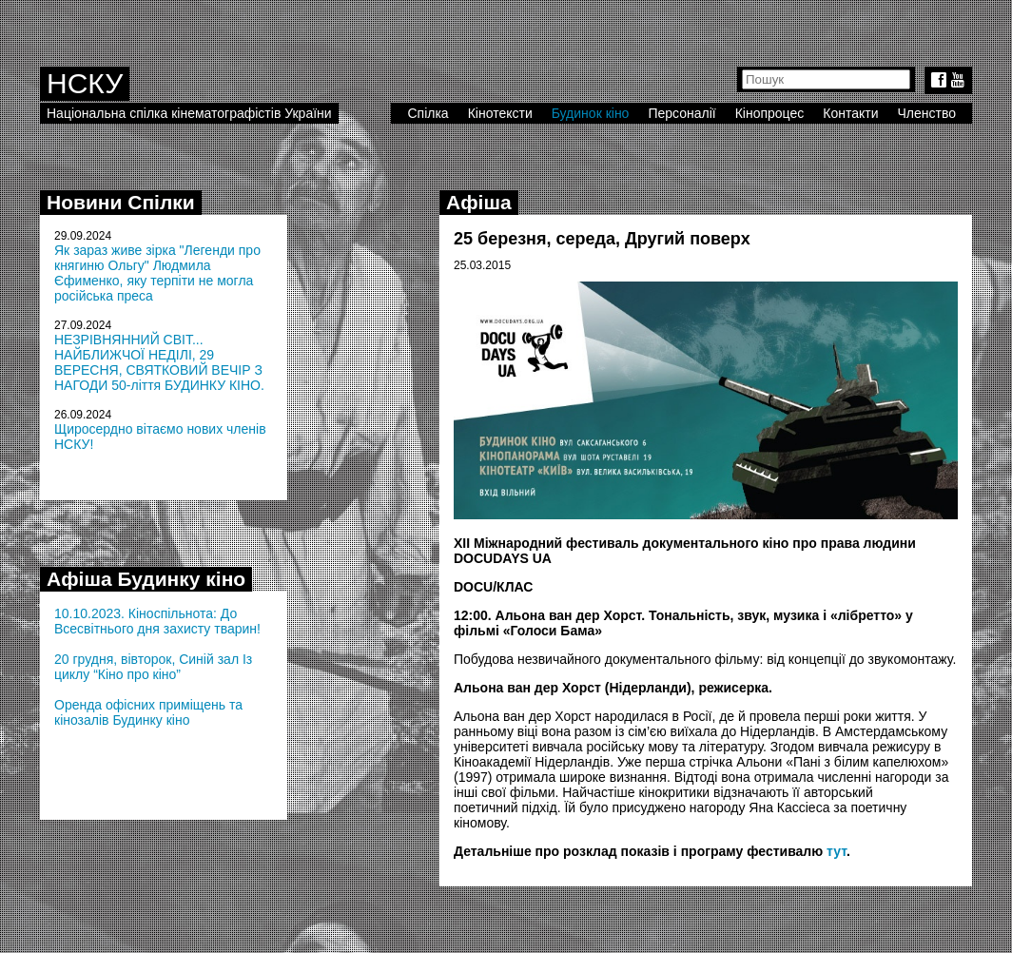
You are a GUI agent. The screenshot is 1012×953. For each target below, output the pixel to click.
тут (837, 851)
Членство (927, 113)
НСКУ (85, 83)
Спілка (427, 113)
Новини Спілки (121, 202)
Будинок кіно (591, 113)
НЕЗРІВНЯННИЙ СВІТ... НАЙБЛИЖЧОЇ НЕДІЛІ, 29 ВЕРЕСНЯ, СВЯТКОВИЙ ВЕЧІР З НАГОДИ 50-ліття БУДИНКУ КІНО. (159, 362)
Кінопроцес (770, 113)
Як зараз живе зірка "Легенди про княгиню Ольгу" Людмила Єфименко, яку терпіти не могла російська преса (157, 273)
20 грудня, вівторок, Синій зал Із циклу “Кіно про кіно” (153, 667)
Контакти (850, 113)
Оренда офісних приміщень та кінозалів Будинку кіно (148, 712)
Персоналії (681, 113)
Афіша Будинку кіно (146, 579)
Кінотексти (500, 113)
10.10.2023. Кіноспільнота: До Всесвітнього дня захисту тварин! (157, 621)
